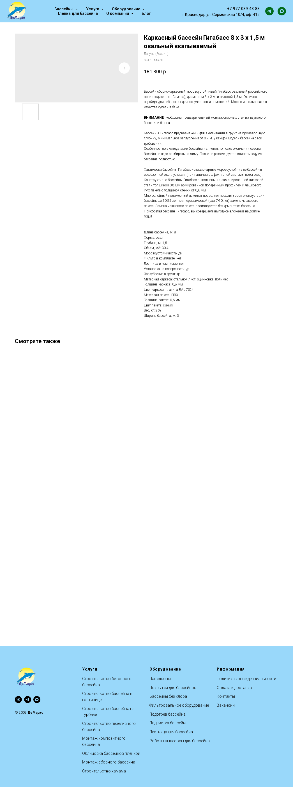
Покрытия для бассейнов (172, 687)
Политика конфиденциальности (246, 678)
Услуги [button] (93, 9)
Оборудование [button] (126, 9)
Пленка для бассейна (77, 13)
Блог (146, 13)
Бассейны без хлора (168, 696)
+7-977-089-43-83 (243, 8)
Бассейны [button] (64, 9)
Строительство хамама (104, 771)
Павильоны (160, 678)
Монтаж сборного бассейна (108, 762)
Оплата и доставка (234, 687)
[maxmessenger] (282, 11)
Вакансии (226, 705)
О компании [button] (118, 13)
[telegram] (269, 11)
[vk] (18, 699)
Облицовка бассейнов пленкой (111, 753)
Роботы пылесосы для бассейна (179, 741)
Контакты (226, 696)
